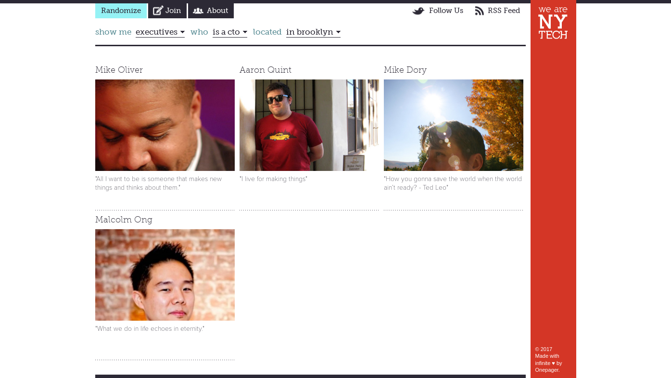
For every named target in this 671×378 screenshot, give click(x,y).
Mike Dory (405, 70)
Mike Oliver (119, 70)
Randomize (121, 10)
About (217, 10)
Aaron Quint (265, 70)
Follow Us (446, 10)
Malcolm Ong (123, 219)
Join (173, 10)
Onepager (546, 370)
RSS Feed (504, 10)
